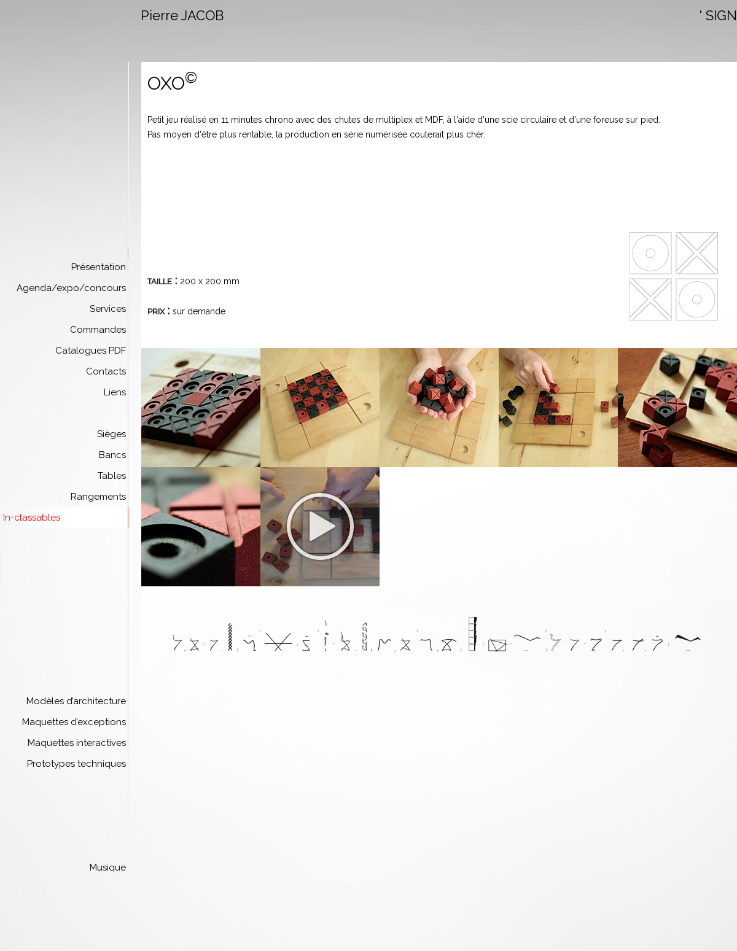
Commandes (98, 329)
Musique (108, 867)
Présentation (98, 267)
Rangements (98, 496)
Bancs (112, 454)
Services (108, 308)
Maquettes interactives (77, 742)
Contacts (106, 371)
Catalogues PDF (90, 350)
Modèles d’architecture (76, 701)
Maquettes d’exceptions (74, 722)
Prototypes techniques (76, 763)
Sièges (111, 434)
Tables (112, 475)
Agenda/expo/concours (71, 287)
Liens (115, 392)
